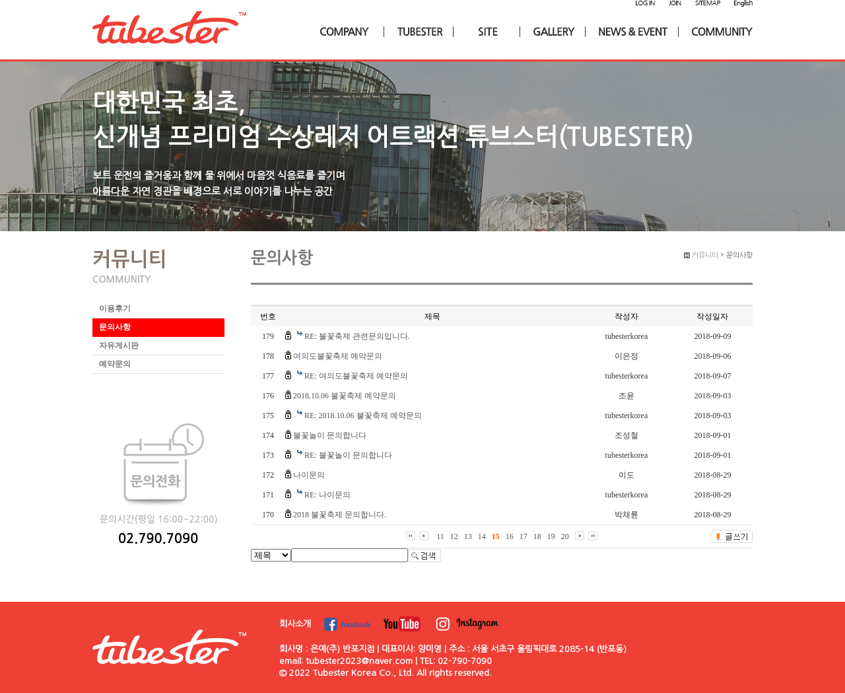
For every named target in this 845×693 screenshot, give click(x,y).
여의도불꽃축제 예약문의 (337, 356)
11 (440, 536)
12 (454, 536)
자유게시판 (119, 345)
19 (551, 536)
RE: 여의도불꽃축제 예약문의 (356, 376)
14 (482, 536)
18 (537, 536)
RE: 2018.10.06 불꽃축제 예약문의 (363, 415)
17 (523, 536)
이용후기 (115, 308)
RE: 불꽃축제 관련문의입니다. (357, 336)
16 (510, 536)
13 (468, 536)
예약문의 (115, 364)
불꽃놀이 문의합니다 (329, 435)
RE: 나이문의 (327, 494)
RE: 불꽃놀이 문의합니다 (348, 455)
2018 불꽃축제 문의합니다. (339, 514)
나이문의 (309, 475)
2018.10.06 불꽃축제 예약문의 (344, 395)
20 (565, 536)
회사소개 (295, 624)
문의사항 (115, 327)
